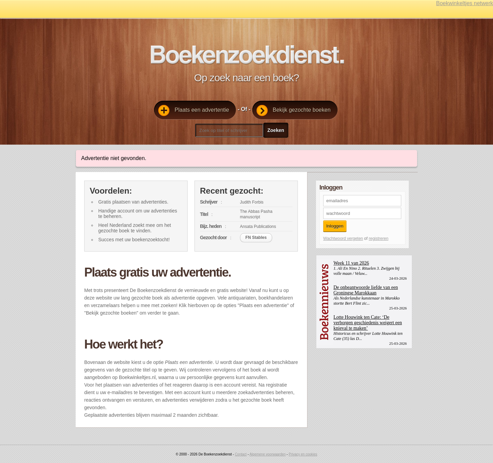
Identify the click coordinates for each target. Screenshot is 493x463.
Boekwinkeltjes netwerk (464, 3)
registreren (378, 238)
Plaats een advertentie (193, 110)
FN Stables (256, 237)
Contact (240, 454)
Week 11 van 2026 (351, 263)
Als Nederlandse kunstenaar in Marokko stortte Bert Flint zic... (366, 301)
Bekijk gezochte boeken (293, 110)
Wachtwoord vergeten (343, 238)
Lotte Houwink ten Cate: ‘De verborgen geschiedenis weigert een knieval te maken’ (367, 323)
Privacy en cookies (303, 454)
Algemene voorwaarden (268, 454)
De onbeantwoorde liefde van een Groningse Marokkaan (365, 290)
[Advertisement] (367, 391)
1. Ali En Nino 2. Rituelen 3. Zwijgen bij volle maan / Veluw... (366, 271)
